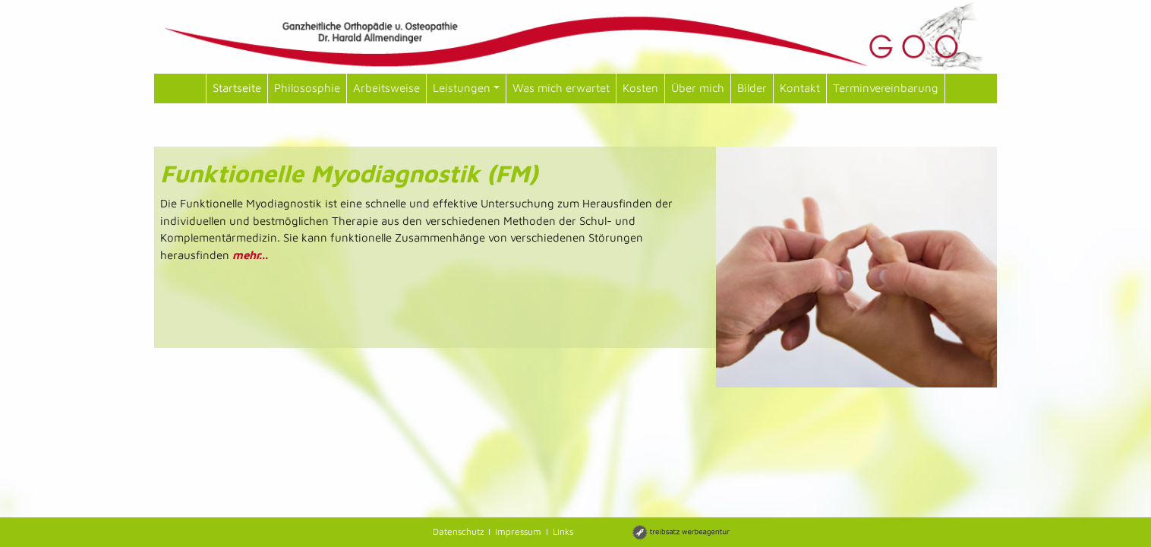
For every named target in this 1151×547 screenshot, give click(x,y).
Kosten (640, 87)
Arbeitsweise (386, 87)
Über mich (697, 87)
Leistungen (466, 87)
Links (563, 531)
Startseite (237, 87)
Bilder (752, 87)
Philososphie (307, 87)
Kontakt (800, 87)
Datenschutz (458, 531)
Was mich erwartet (561, 87)
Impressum (518, 531)
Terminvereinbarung (885, 87)
